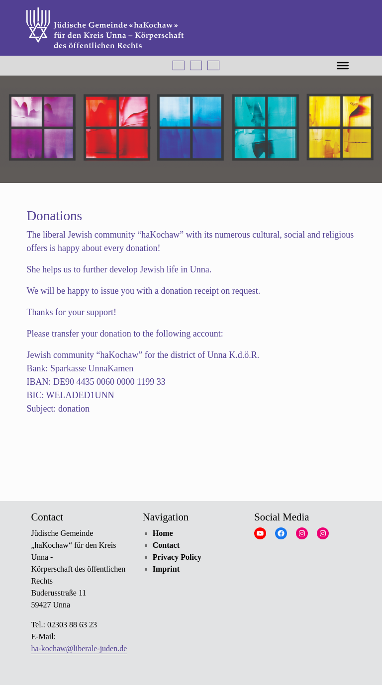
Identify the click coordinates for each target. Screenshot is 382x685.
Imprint (166, 569)
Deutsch (179, 65)
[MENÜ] (343, 65)
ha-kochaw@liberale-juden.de (79, 648)
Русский (213, 65)
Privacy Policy (177, 557)
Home (163, 533)
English (196, 65)
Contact (166, 545)
